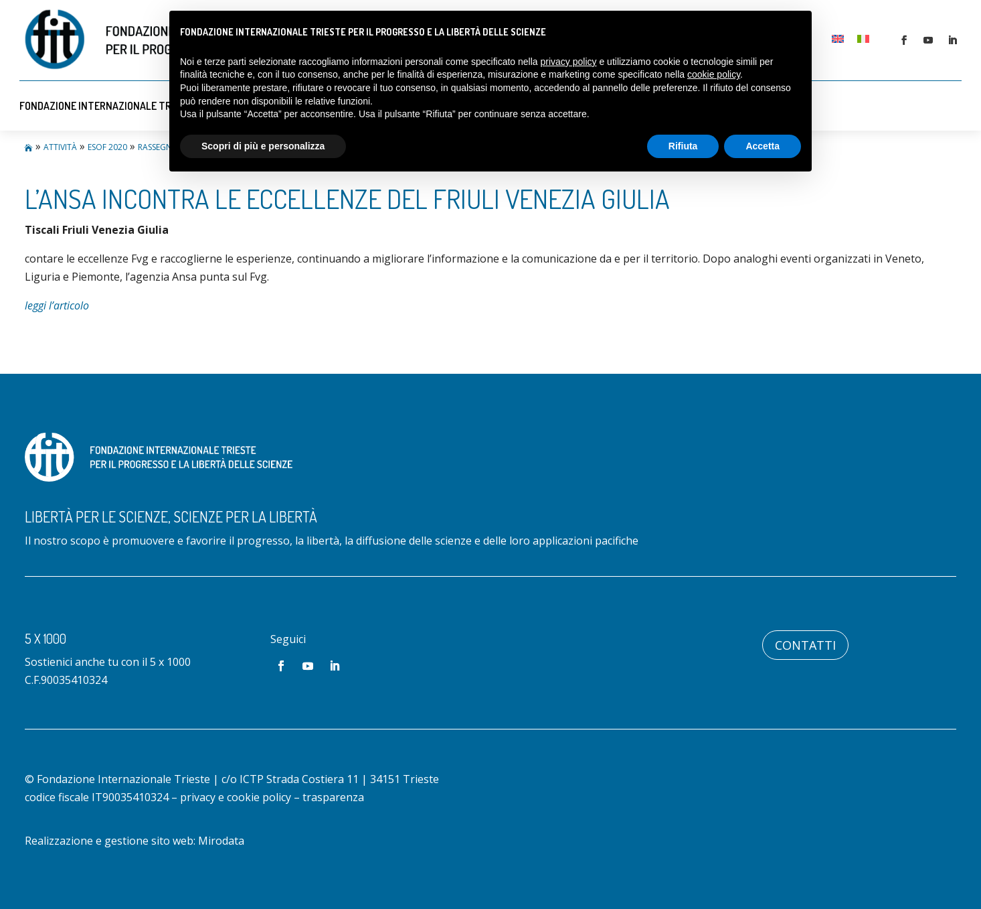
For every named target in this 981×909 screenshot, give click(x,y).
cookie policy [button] (713, 74)
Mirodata (221, 840)
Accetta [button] (762, 146)
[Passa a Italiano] (863, 38)
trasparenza (333, 797)
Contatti (805, 645)
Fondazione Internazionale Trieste (108, 106)
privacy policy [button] (569, 61)
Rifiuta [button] (683, 146)
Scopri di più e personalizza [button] (263, 146)
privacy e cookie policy (235, 797)
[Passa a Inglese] (838, 38)
